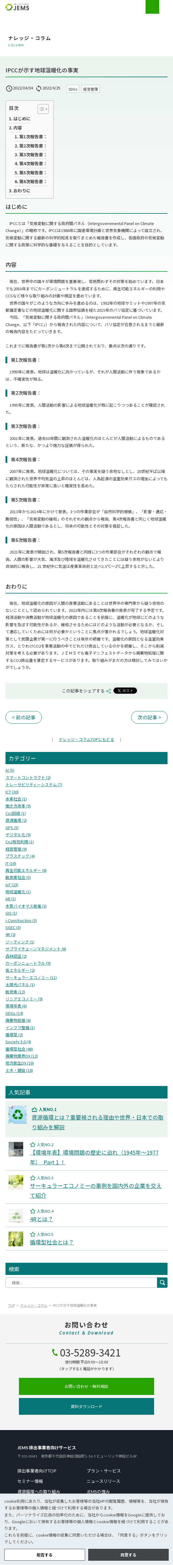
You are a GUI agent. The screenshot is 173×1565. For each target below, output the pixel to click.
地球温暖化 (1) (18, 892)
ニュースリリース (103, 1481)
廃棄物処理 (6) (18, 1020)
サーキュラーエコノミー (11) (31, 977)
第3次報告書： (33, 154)
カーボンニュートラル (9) (28, 963)
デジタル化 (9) (18, 834)
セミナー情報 (30, 1481)
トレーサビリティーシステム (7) (33, 784)
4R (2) (10, 934)
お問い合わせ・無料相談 (86, 1386)
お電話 (152, 7)
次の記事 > (149, 717)
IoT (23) (11, 885)
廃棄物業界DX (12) (21, 1056)
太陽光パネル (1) (20, 984)
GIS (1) (11, 913)
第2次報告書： (33, 146)
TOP (11, 1305)
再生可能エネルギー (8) (26, 870)
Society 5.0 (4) (18, 1041)
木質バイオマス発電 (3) (26, 906)
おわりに (22, 190)
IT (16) (10, 863)
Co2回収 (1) (15, 813)
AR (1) (10, 899)
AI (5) (9, 770)
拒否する (44, 1555)
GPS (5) (12, 827)
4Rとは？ (41, 1219)
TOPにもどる (86, 739)
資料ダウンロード (87, 1406)
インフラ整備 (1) (20, 1027)
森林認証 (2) (16, 956)
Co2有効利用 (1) (19, 841)
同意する (128, 1555)
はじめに (22, 118)
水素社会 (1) (16, 799)
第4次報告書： (33, 163)
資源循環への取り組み (38, 1491)
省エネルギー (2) (20, 970)
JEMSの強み (98, 1491)
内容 (17, 128)
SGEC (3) (13, 927)
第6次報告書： (33, 181)
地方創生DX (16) (19, 1063)
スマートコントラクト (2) (28, 777)
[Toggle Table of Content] (40, 109)
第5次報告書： (33, 172)
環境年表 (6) (16, 1006)
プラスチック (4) (20, 856)
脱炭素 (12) (15, 992)
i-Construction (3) (21, 920)
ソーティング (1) (19, 942)
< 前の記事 (23, 717)
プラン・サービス (104, 1470)
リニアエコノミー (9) (24, 999)
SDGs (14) (14, 1013)
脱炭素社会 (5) (18, 877)
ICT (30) (12, 792)
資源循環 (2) (16, 820)
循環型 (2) (14, 1034)
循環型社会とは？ (52, 1242)
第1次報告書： (33, 136)
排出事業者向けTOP (36, 1470)
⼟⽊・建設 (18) (19, 1070)
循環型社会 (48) (19, 1049)
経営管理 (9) (16, 849)
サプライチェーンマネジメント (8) (35, 949)
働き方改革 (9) (18, 806)
